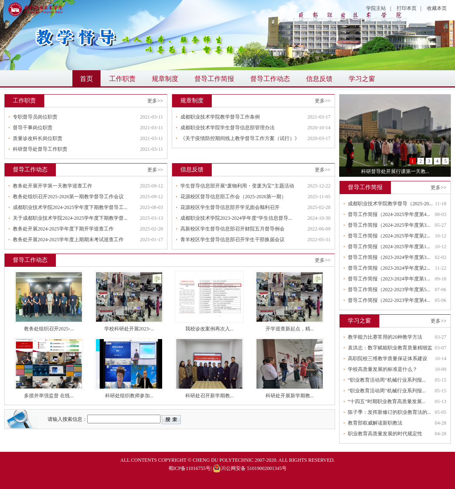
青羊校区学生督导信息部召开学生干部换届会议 (232, 239)
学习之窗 (362, 78)
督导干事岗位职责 (33, 128)
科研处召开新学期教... (209, 396)
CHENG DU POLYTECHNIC (223, 460)
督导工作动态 (270, 78)
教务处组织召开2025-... (49, 329)
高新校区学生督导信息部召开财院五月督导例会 (232, 229)
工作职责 (122, 78)
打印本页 (407, 8)
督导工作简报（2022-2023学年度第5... (389, 289)
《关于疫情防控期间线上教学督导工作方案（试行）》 (239, 138)
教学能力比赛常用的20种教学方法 (385, 337)
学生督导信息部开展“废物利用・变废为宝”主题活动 (237, 186)
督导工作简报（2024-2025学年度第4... (389, 214)
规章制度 (165, 78)
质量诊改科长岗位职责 (37, 138)
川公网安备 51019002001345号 (250, 468)
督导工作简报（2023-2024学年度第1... (389, 279)
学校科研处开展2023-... (129, 329)
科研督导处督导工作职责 (40, 149)
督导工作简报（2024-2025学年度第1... (389, 246)
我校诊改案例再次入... (209, 329)
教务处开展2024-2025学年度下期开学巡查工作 (63, 229)
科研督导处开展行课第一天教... (395, 171)
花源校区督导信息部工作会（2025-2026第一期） (233, 196)
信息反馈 (319, 78)
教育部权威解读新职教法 (375, 423)
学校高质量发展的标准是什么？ (382, 369)
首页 (86, 78)
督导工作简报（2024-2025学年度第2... (389, 236)
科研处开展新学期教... (290, 396)
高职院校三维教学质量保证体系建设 (387, 358)
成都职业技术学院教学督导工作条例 (220, 117)
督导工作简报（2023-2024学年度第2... (389, 268)
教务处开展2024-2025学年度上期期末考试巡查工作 (68, 239)
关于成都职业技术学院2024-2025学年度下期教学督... (70, 218)
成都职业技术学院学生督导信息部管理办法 (227, 128)
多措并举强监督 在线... (49, 396)
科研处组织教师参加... (129, 396)
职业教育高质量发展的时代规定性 (385, 434)
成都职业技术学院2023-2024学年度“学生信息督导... (236, 218)
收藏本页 (437, 8)
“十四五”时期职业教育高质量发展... (387, 401)
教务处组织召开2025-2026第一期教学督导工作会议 (68, 196)
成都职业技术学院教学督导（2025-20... (390, 204)
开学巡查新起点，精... (290, 329)
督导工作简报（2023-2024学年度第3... (389, 257)
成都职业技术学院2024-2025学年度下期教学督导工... (70, 207)
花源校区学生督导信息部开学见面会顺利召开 (230, 207)
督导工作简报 (214, 78)
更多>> (155, 101)
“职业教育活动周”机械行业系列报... (387, 380)
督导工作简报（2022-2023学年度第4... (389, 300)
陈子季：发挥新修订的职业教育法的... (389, 412)
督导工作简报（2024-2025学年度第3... (389, 225)
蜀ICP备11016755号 (189, 468)
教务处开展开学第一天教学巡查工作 (52, 186)
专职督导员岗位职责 (35, 117)
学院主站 (376, 8)
